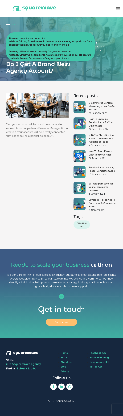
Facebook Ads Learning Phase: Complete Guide (102, 169)
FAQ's (64, 357)
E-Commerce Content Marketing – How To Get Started (102, 106)
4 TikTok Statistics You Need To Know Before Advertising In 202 (101, 138)
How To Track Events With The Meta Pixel (100, 153)
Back (15, 24)
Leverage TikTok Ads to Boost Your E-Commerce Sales (102, 203)
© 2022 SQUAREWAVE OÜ (61, 401)
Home (64, 353)
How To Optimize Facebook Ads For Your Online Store (101, 122)
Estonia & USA (26, 368)
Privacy (65, 371)
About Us (66, 362)
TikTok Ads (96, 366)
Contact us (61, 322)
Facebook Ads (98, 353)
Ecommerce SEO (100, 362)
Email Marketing (99, 357)
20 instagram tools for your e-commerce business (101, 187)
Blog (63, 366)
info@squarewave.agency (23, 364)
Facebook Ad (82, 224)
